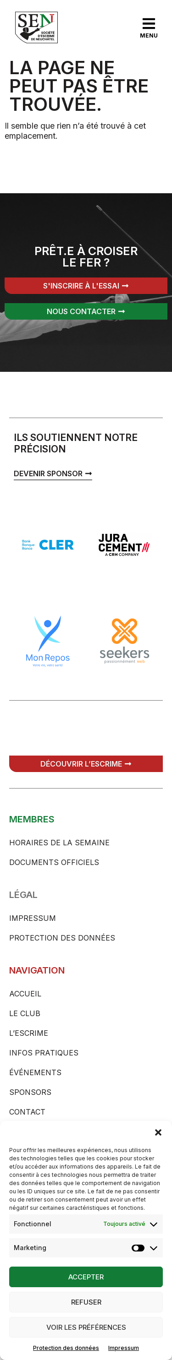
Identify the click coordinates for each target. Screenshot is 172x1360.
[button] (158, 1132)
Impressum (123, 1347)
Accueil (25, 993)
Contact (27, 1111)
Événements (35, 1072)
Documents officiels (54, 862)
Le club (24, 1013)
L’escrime (28, 1033)
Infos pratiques (43, 1052)
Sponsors (30, 1092)
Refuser (86, 1302)
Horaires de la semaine (59, 842)
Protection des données (66, 1347)
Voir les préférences (86, 1327)
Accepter (86, 1277)
